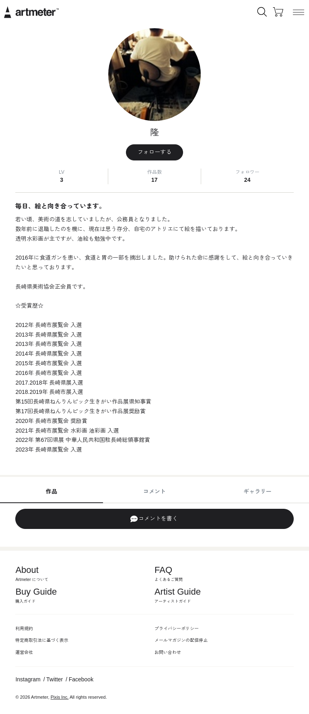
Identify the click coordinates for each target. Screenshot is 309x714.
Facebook (81, 679)
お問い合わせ (167, 652)
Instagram (27, 679)
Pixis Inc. (60, 697)
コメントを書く (154, 518)
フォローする (154, 152)
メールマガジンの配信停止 (181, 640)
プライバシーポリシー (176, 628)
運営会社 (24, 652)
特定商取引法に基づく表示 (41, 640)
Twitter (54, 679)
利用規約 (24, 628)
